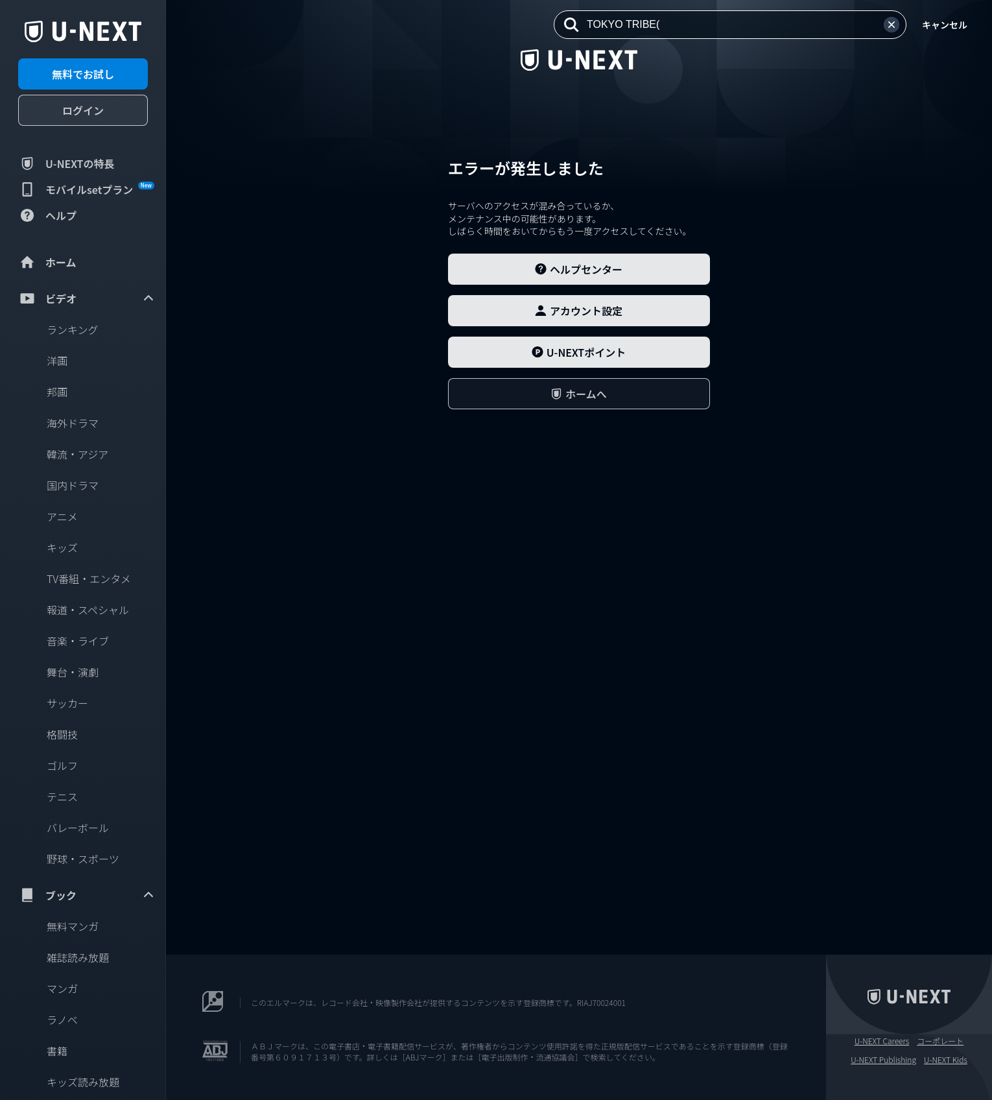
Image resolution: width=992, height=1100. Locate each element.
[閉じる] (188, 34)
